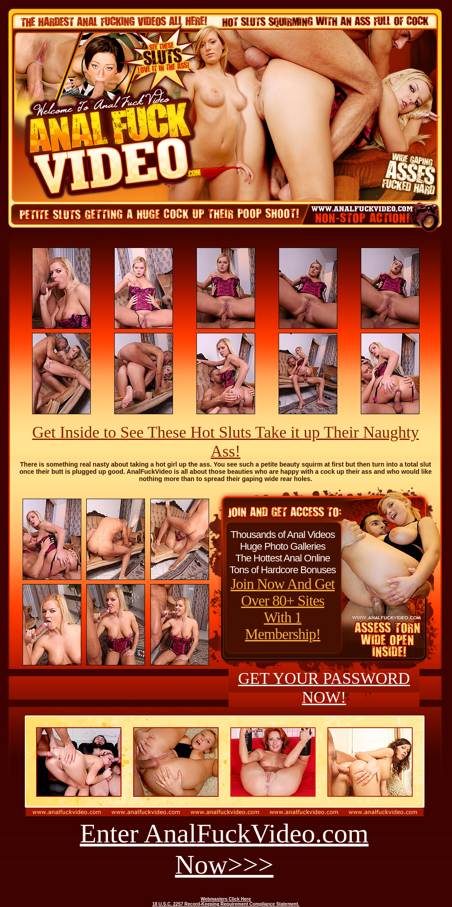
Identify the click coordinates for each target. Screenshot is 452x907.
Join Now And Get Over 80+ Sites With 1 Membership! (283, 609)
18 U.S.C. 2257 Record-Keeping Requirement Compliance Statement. (225, 904)
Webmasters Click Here (226, 899)
